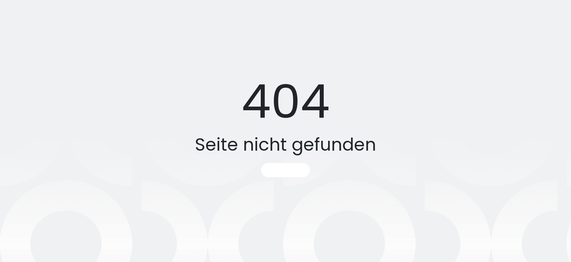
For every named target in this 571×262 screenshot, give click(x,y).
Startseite (285, 170)
